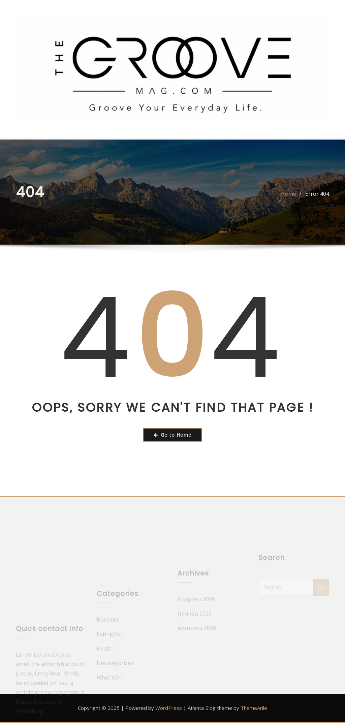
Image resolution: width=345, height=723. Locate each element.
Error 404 (317, 197)
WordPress (168, 707)
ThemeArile (254, 707)
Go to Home (172, 435)
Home (288, 197)
